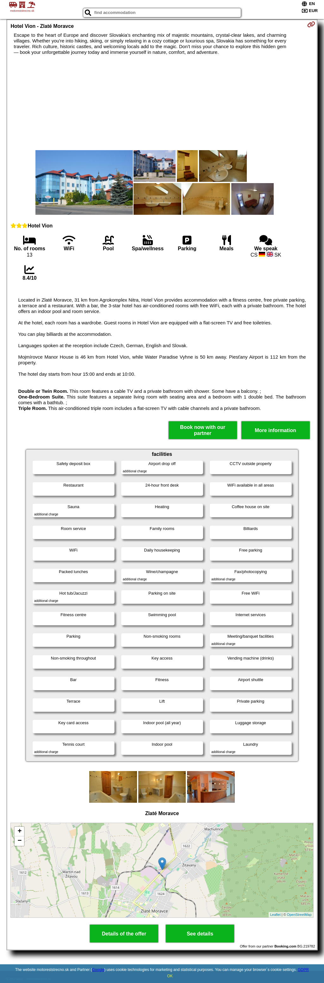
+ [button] (19, 831)
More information (275, 430)
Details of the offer (124, 933)
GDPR (303, 969)
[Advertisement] (162, 102)
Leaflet (275, 914)
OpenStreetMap (299, 914)
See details (200, 933)
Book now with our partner (202, 430)
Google (98, 969)
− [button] (19, 841)
